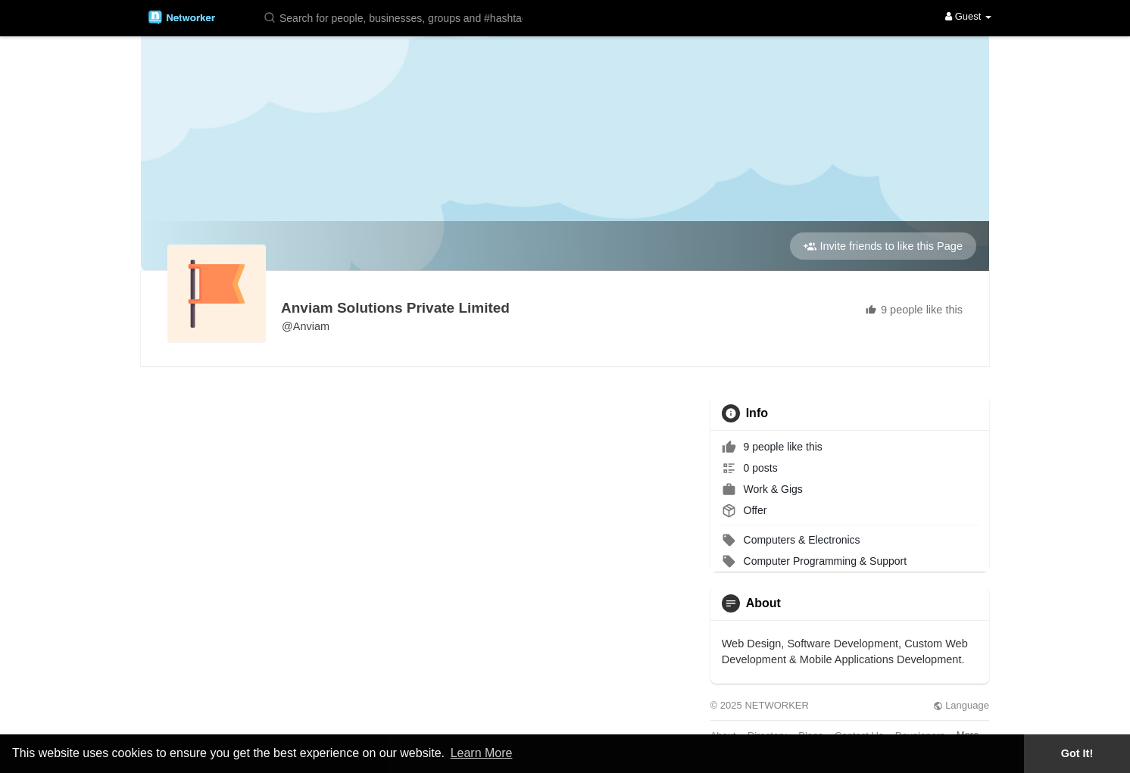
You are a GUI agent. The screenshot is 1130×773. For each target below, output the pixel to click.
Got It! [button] (1077, 753)
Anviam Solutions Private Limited (395, 308)
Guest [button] (968, 16)
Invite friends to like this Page (883, 246)
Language (961, 705)
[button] (396, 17)
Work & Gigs (762, 489)
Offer (744, 510)
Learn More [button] (482, 753)
